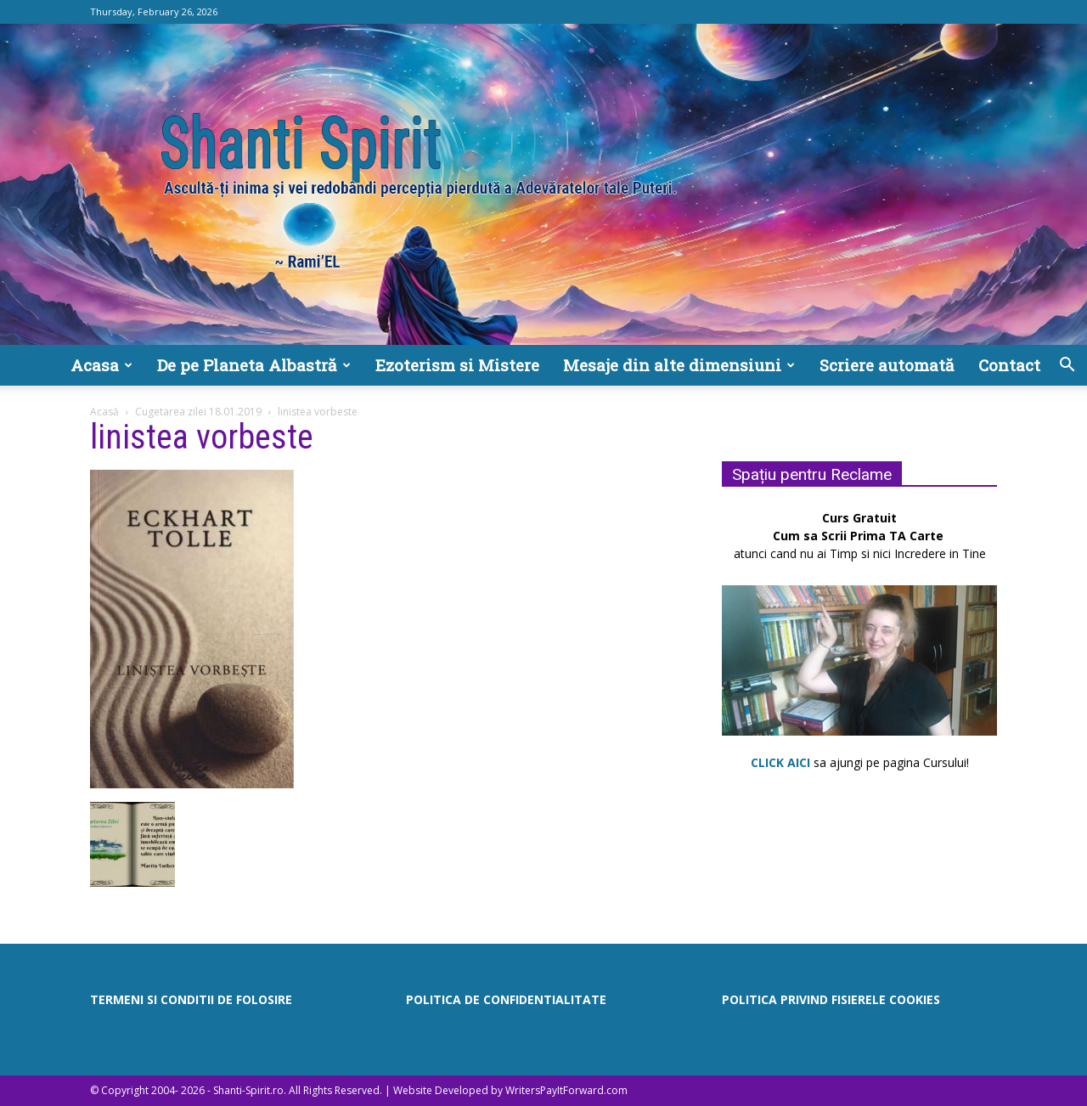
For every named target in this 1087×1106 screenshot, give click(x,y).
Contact (1009, 364)
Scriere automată (887, 364)
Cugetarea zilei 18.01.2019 (198, 411)
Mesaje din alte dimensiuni (679, 364)
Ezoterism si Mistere (457, 364)
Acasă (104, 411)
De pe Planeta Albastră (254, 364)
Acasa (101, 364)
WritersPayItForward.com (566, 1090)
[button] (1066, 366)
